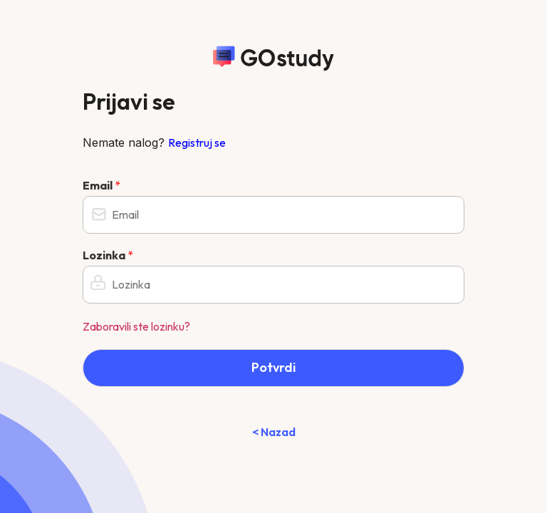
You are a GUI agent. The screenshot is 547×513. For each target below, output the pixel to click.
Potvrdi (273, 367)
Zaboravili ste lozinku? (136, 326)
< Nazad (274, 432)
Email (101, 185)
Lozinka (108, 255)
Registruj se (197, 142)
